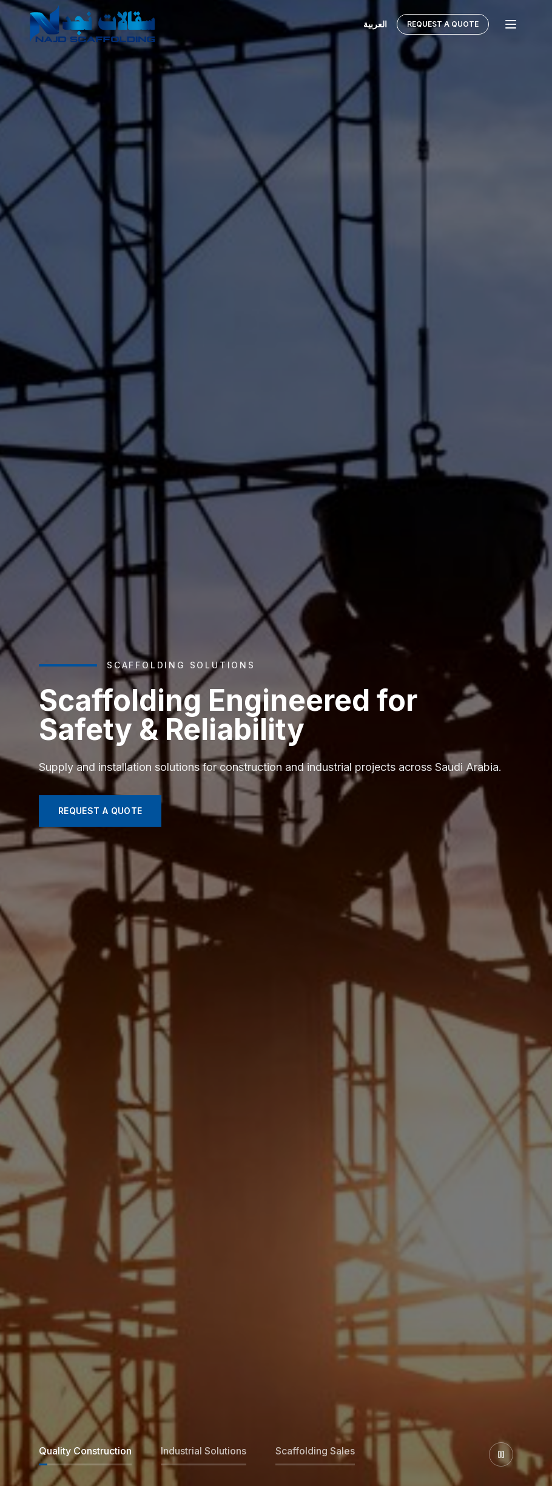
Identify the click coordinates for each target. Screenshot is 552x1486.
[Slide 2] (203, 1454)
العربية (375, 20)
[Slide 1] (85, 1454)
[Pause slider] (501, 1454)
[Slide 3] (315, 1454)
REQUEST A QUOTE (100, 811)
